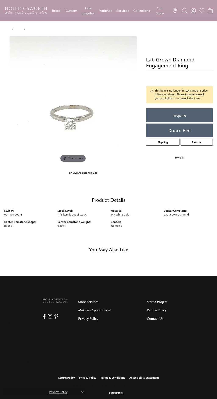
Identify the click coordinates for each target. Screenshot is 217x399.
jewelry (18, 29)
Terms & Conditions (113, 378)
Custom (71, 10)
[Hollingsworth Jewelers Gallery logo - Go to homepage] (26, 10)
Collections (141, 10)
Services (122, 10)
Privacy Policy (88, 318)
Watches (105, 10)
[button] (184, 10)
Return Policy (156, 310)
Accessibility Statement (144, 378)
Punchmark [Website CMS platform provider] (116, 393)
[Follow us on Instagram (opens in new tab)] (50, 316)
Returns (196, 142)
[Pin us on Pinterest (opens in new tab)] (56, 316)
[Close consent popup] (82, 392)
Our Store (160, 10)
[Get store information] (18, 334)
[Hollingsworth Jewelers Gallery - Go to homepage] (55, 300)
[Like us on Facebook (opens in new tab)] (44, 316)
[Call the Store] (16, 328)
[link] (175, 10)
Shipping (163, 142)
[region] (73, 99)
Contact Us (155, 318)
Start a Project (157, 301)
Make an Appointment (94, 310)
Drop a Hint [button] (179, 130)
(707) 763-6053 (82, 177)
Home (7, 29)
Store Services (88, 301)
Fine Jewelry (88, 10)
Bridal (56, 10)
